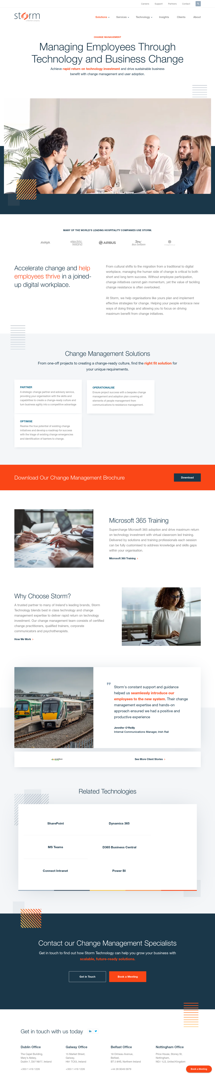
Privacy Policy (144, 1066)
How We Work (22, 609)
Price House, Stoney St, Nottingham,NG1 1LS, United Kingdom (171, 1005)
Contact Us (27, 1024)
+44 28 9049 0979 (121, 1016)
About (197, 17)
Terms (128, 1066)
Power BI (163, 818)
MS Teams (163, 794)
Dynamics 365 (107, 794)
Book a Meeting (128, 924)
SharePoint (51, 794)
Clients (181, 17)
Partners (172, 3)
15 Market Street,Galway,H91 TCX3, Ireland (76, 1005)
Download (187, 447)
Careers (145, 3)
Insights (164, 17)
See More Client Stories (149, 729)
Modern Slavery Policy (168, 1066)
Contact (186, 3)
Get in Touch (87, 924)
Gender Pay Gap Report (107, 1066)
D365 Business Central (51, 818)
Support (159, 3)
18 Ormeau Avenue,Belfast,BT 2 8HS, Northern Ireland (126, 1005)
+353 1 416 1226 (30, 1016)
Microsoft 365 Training (122, 528)
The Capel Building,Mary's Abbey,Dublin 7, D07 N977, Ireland (36, 1005)
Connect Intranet (107, 818)
